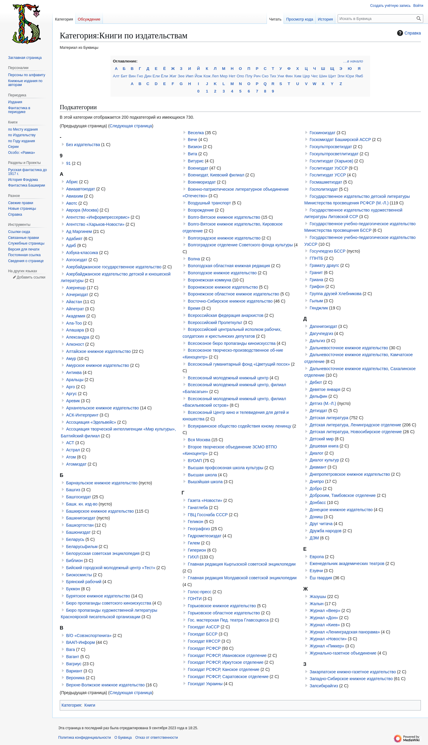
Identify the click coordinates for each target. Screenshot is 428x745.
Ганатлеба (198, 507)
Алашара (75, 330)
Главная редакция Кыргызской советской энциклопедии (242, 564)
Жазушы (318, 596)
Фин (289, 76)
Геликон (195, 521)
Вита (192, 153)
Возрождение (201, 210)
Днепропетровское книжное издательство (350, 474)
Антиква (74, 372)
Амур (71, 358)
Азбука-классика (82, 252)
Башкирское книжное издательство (100, 511)
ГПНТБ (316, 258)
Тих (273, 76)
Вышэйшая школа (205, 481)
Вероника (75, 677)
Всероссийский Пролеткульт (215, 322)
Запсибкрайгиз (324, 685)
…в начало (353, 61)
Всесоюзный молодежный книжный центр (228, 377)
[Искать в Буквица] (380, 18)
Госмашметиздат (326, 182)
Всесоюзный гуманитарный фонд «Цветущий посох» (239, 364)
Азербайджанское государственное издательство (113, 266)
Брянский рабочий (83, 581)
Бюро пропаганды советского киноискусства (108, 603)
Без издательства (83, 144)
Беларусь (75, 539)
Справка (408, 33)
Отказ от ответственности (156, 737)
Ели (156, 76)
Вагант (72, 656)
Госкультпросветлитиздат (334, 153)
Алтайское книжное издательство (98, 351)
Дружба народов (326, 530)
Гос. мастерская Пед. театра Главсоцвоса (228, 620)
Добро (316, 488)
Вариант (74, 671)
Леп (215, 76)
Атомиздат (76, 464)
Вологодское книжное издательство (222, 272)
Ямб (359, 76)
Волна (194, 258)
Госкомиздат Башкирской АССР (340, 139)
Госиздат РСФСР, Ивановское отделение (227, 655)
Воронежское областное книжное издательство (233, 294)
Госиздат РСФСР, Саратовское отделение (228, 676)
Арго (70, 386)
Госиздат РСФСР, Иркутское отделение (225, 662)
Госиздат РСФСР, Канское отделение (223, 669)
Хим (297, 76)
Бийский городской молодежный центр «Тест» (110, 567)
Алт (116, 76)
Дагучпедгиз (321, 333)
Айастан (74, 301)
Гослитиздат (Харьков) (331, 161)
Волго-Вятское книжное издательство (224, 217)
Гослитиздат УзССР (329, 168)
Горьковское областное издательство (224, 613)
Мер (224, 76)
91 (68, 163)
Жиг (173, 76)
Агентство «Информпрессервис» (97, 217)
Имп (189, 76)
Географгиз (199, 528)
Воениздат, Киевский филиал (216, 175)
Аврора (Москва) (82, 210)
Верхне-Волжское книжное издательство (105, 685)
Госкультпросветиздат (331, 146)
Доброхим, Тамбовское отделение (343, 495)
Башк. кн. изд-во (81, 504)
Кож (206, 76)
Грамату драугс (324, 265)
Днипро (317, 481)
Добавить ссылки (31, 277)
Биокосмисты (79, 574)
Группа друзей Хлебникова (336, 293)
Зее (181, 76)
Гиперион (197, 550)
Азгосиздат (76, 259)
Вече (192, 139)
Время (194, 308)
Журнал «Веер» (325, 610)
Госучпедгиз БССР (328, 251)
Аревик (73, 400)
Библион (74, 560)
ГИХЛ (193, 557)
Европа (317, 556)
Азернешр (76, 287)
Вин (132, 76)
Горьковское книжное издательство (222, 605)
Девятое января (325, 389)
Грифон (317, 286)
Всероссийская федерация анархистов (225, 315)
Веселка (196, 132)
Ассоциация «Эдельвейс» (91, 422)
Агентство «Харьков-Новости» (95, 224)
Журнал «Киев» (325, 624)
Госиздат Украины (205, 683)
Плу (248, 76)
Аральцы (74, 379)
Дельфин (318, 396)
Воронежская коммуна (209, 280)
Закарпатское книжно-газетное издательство (353, 671)
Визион (195, 146)
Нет (232, 76)
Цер (306, 76)
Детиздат (318, 410)
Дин (147, 76)
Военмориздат (202, 182)
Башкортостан (80, 525)
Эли (340, 76)
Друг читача (321, 523)
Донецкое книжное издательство (341, 509)
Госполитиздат (324, 189)
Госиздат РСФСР (204, 648)
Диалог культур (324, 460)
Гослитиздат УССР (328, 175)
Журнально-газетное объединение (343, 653)
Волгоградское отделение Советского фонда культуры (240, 244)
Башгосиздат (78, 496)
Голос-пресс (199, 591)
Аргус (71, 393)
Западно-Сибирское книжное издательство (351, 678)
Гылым (316, 300)
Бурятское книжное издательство (98, 596)
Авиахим (74, 196)
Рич (257, 76)
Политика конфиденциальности (84, 737)
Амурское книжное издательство (97, 365)
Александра (77, 337)
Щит (332, 76)
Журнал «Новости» (328, 638)
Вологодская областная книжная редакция (229, 265)
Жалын (317, 603)
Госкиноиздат (323, 132)
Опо (240, 76)
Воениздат (198, 168)
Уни (280, 76)
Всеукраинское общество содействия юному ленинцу (239, 426)
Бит (124, 76)
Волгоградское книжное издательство (224, 238)
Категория (71, 705)
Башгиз (73, 489)
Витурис (196, 161)
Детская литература (329, 417)
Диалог (316, 453)
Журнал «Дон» (324, 617)
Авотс (71, 203)
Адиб (71, 245)
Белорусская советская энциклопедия (102, 553)
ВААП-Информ (80, 642)
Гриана (316, 279)
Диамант (318, 467)
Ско (265, 76)
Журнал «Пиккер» (327, 646)
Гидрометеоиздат (204, 535)
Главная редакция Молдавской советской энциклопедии (242, 577)
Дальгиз (317, 340)
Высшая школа (202, 474)
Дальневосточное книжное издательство (349, 347)
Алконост (75, 344)
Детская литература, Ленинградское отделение (355, 424)
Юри (350, 76)
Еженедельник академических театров (347, 563)
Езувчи (316, 570)
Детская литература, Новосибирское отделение (356, 431)
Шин (323, 76)
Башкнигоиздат (80, 518)
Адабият (74, 238)
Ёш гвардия (321, 577)
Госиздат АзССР (204, 627)
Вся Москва (199, 439)
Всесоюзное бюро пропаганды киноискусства (232, 343)
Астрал (73, 449)
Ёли (164, 76)
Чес (314, 76)
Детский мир (322, 438)
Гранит (316, 272)
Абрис (72, 181)
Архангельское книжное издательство (102, 408)
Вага (70, 649)
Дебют (316, 382)
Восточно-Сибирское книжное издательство (230, 301)
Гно (140, 76)
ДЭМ (314, 538)
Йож (198, 76)
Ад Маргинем (79, 231)
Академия (75, 316)
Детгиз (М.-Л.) (323, 403)
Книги (89, 705)
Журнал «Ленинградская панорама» (345, 632)
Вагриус (73, 663)
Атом (71, 457)
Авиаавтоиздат (80, 189)
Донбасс (318, 502)
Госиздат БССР (203, 634)
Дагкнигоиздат (323, 326)
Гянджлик (319, 308)
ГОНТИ (195, 598)
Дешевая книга (324, 446)
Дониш (316, 516)
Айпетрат (75, 308)
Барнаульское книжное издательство (101, 483)
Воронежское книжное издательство (223, 287)
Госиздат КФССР (204, 641)
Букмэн (73, 588)
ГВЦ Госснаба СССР (208, 514)
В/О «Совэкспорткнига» (88, 635)
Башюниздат (78, 532)
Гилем (194, 543)
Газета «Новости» (205, 500)
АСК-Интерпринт (82, 415)
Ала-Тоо (74, 323)
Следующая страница (131, 125)
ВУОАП (195, 460)
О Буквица (123, 737)
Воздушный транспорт (209, 203)
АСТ (70, 442)
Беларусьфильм (81, 546)
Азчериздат (77, 294)
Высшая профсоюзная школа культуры (225, 467)
